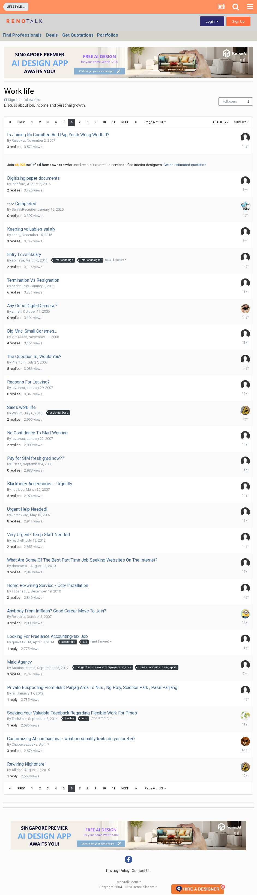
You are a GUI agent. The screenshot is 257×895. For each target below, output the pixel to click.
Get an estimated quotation (184, 165)
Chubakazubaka (24, 744)
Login (212, 21)
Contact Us (141, 870)
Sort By (241, 122)
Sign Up (238, 21)
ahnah (16, 311)
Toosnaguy (20, 591)
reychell (18, 540)
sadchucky (20, 286)
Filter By (220, 122)
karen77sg (20, 515)
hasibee (18, 489)
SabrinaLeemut (23, 668)
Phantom (19, 362)
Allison (17, 770)
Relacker (18, 140)
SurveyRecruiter (24, 209)
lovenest (18, 388)
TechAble (19, 719)
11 (113, 122)
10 (104, 122)
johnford (18, 184)
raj (14, 693)
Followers (230, 101)
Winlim (17, 413)
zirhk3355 (19, 337)
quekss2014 (21, 642)
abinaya (18, 260)
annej (16, 235)
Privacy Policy (118, 870)
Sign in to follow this (24, 100)
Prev (21, 122)
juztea (16, 464)
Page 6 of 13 (155, 122)
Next (124, 122)
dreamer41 (20, 566)
